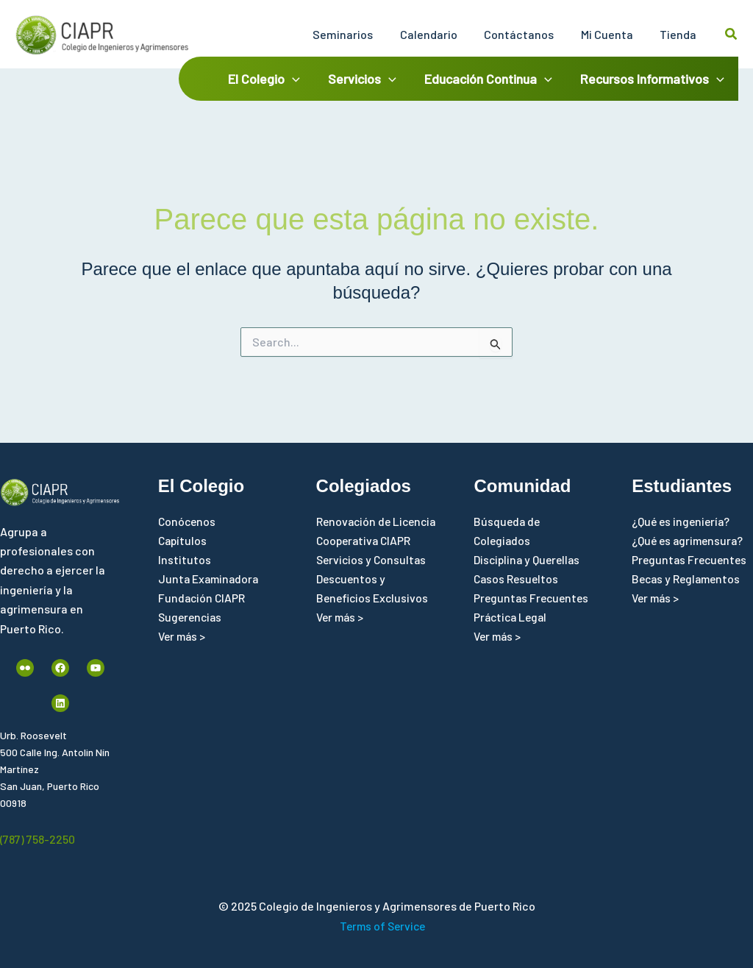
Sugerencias (191, 618)
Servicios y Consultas (372, 579)
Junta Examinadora (210, 579)
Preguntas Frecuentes (533, 599)
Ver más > (184, 637)
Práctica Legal (512, 618)
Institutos (184, 560)
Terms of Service (383, 926)
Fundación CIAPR (202, 599)
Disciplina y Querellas (529, 560)
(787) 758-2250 (38, 839)
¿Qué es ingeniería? (682, 521)
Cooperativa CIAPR (365, 560)
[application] (298, 79)
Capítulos (183, 540)
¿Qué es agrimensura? (690, 540)
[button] (731, 34)
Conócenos (188, 521)
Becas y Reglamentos (689, 579)
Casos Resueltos (517, 579)
